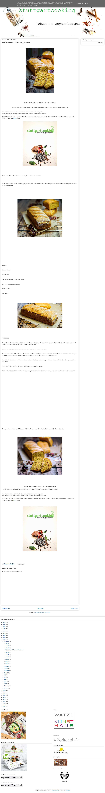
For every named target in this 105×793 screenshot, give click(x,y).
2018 (4, 639)
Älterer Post (74, 608)
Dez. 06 (7, 661)
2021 (4, 633)
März (5, 683)
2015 (4, 695)
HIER (14, 118)
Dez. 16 (7, 652)
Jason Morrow (55, 790)
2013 (4, 699)
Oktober (6, 668)
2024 (4, 626)
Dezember (7, 641)
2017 (4, 690)
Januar (6, 688)
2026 (4, 622)
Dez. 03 (7, 663)
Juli (5, 675)
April (5, 681)
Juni (5, 677)
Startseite (40, 608)
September (7, 670)
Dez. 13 (7, 654)
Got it (86, 3)
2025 (4, 624)
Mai (5, 679)
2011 (4, 704)
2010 (4, 706)
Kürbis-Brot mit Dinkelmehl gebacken (14, 649)
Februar (6, 685)
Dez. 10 (7, 657)
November (7, 666)
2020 (4, 635)
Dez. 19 (7, 648)
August (6, 672)
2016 (4, 693)
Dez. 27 (7, 643)
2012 (4, 701)
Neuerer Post (6, 608)
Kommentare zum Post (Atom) (42, 612)
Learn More (79, 3)
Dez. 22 (7, 645)
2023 (4, 628)
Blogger (68, 790)
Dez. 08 (7, 659)
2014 (4, 697)
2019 (4, 637)
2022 (4, 631)
